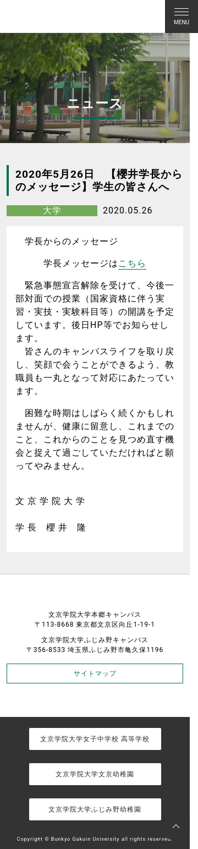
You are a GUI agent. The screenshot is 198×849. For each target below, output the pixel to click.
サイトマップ (95, 673)
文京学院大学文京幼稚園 (95, 774)
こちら (132, 263)
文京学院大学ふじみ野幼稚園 (94, 809)
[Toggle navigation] (181, 16)
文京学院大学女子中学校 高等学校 (95, 739)
